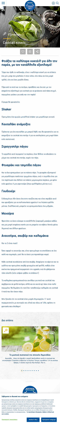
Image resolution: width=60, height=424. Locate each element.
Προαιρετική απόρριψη (49, 420)
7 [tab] (34, 370)
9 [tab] (38, 370)
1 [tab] (21, 370)
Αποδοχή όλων (33, 420)
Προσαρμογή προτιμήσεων (9, 420)
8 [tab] (36, 370)
